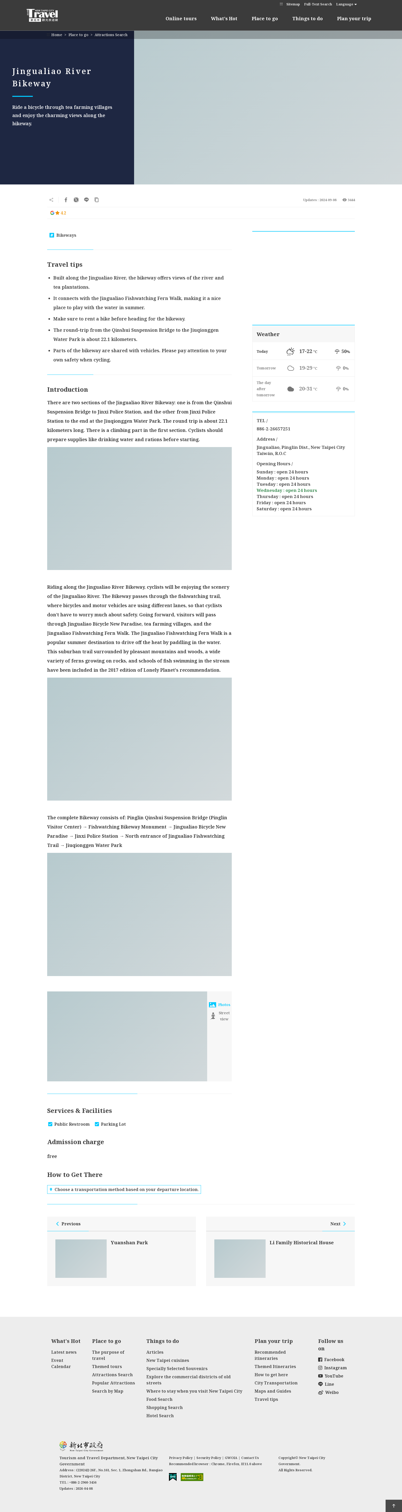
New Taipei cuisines (167, 1360)
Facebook (331, 1359)
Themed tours (107, 1366)
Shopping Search (164, 1407)
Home (56, 34)
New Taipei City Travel (47, 15)
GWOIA (231, 1457)
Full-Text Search (318, 4)
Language (344, 4)
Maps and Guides (273, 1391)
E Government (173, 1477)
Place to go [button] (265, 18)
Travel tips (266, 1399)
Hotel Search (160, 1415)
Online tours (181, 18)
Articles (155, 1352)
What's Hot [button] (224, 18)
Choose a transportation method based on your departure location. (124, 1189)
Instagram (332, 1368)
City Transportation (276, 1383)
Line (326, 1384)
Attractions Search (111, 34)
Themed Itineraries (275, 1366)
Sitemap (293, 4)
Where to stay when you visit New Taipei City (194, 1391)
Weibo (328, 1392)
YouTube (330, 1376)
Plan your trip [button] (354, 18)
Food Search (159, 1399)
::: (281, 3)
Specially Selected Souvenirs (177, 1368)
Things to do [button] (307, 18)
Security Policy (208, 1457)
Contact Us (250, 1457)
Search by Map (107, 1391)
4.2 (58, 213)
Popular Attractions (113, 1383)
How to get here (271, 1375)
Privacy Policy (181, 1457)
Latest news (64, 1352)
